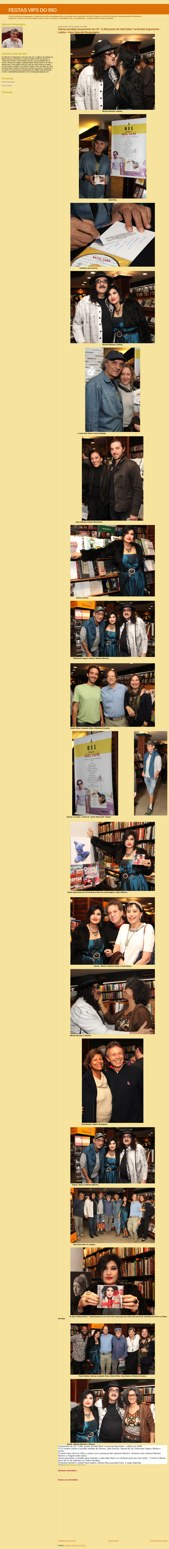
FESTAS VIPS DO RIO (32, 10)
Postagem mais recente (67, 1541)
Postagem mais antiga (158, 1541)
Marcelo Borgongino (8, 82)
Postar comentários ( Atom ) (75, 1545)
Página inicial (113, 1541)
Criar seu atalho (7, 85)
